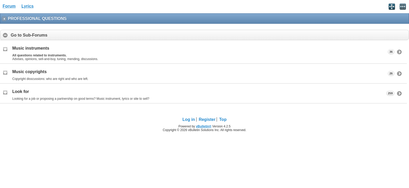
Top (223, 119)
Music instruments (30, 48)
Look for (20, 91)
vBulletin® (203, 126)
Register (207, 119)
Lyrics (27, 6)
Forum (9, 6)
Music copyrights (29, 71)
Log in (188, 119)
